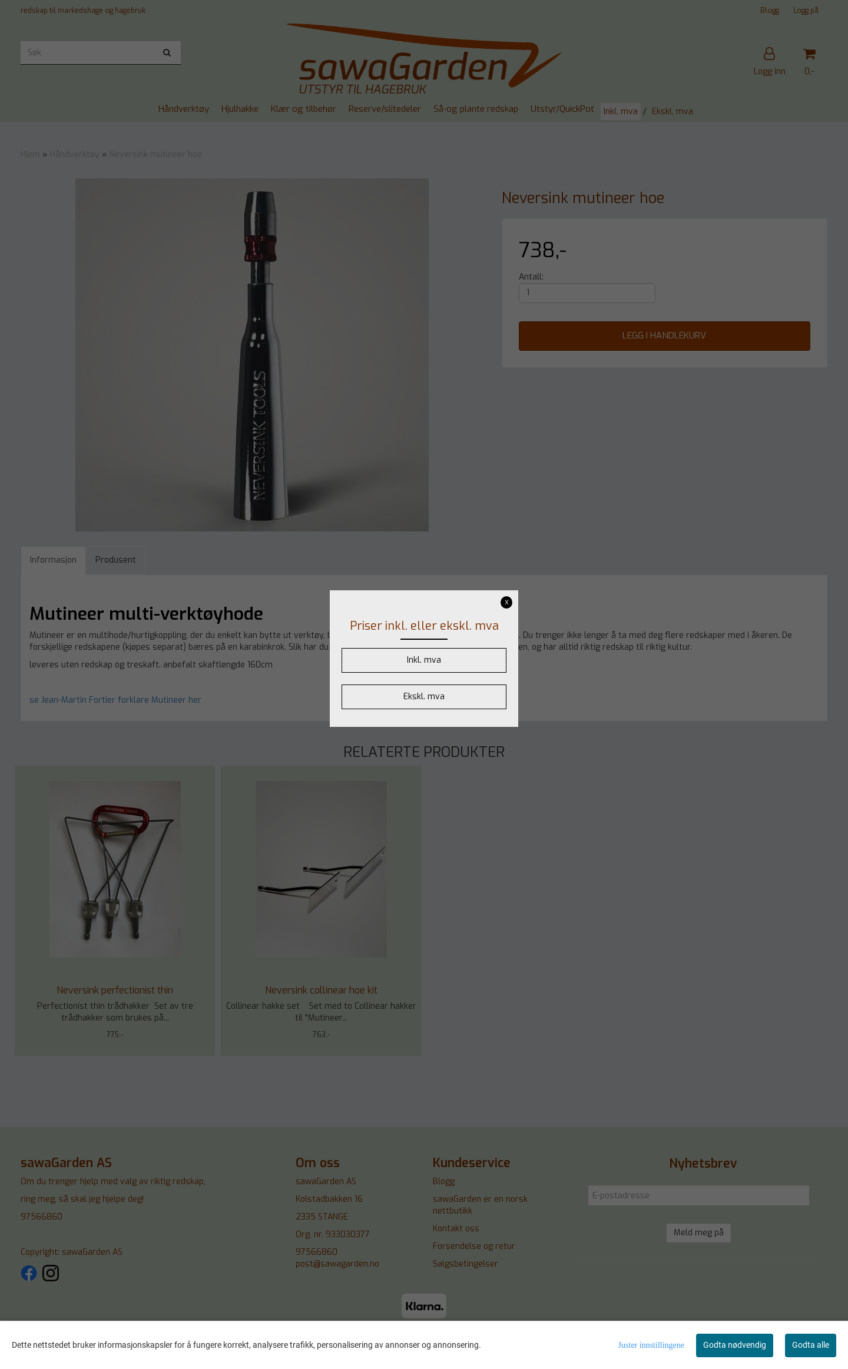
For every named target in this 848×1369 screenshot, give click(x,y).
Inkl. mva (424, 660)
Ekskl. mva (424, 696)
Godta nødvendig (734, 1345)
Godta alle (810, 1345)
